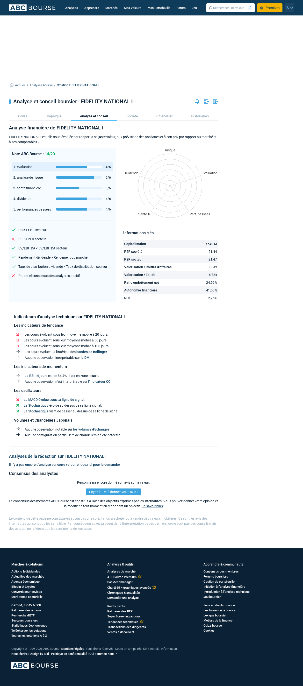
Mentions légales (72, 649)
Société (132, 116)
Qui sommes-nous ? (103, 654)
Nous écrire (19, 654)
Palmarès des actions (26, 610)
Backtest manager (120, 582)
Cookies (209, 630)
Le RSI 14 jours (36, 376)
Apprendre (91, 8)
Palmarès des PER (120, 611)
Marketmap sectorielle (27, 597)
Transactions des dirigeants (126, 627)
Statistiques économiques (29, 625)
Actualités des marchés (27, 576)
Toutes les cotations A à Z (29, 635)
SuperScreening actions (123, 616)
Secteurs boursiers (24, 620)
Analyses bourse (41, 85)
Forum (181, 8)
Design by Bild (39, 654)
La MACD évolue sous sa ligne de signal (54, 400)
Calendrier (164, 116)
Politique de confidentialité (69, 654)
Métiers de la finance (217, 620)
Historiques (200, 116)
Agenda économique (25, 581)
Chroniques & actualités (123, 592)
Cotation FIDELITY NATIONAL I (78, 85)
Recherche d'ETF (23, 615)
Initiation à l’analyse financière (224, 586)
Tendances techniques (122, 622)
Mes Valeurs (132, 8)
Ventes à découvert (120, 632)
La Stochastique (36, 405)
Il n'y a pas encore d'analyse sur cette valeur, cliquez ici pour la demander (64, 465)
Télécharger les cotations (28, 630)
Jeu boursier (212, 597)
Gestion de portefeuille (219, 581)
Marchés (111, 8)
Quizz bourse (212, 625)
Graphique (53, 116)
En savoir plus (152, 506)
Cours (22, 116)
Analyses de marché (121, 571)
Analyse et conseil (94, 116)
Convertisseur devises (26, 592)
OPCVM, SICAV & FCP (26, 605)
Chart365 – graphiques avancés (129, 587)
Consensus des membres (221, 571)
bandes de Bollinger (91, 352)
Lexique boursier (215, 615)
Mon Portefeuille (159, 8)
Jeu (194, 8)
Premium (270, 8)
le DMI (85, 358)
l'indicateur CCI (99, 381)
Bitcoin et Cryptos (23, 586)
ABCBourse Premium (122, 577)
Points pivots (116, 606)
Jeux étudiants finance (219, 605)
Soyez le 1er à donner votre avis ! (113, 492)
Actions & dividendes (25, 571)
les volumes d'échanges (91, 429)
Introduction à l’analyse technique (226, 592)
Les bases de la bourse (219, 610)
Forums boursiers (215, 576)
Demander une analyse (123, 598)
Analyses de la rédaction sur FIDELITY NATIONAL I (58, 456)
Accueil (20, 85)
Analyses (71, 8)
